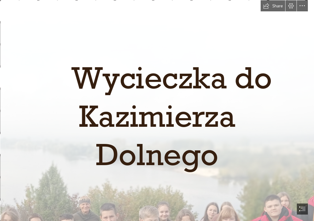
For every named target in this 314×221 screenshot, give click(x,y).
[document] (157, 110)
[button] (273, 5)
